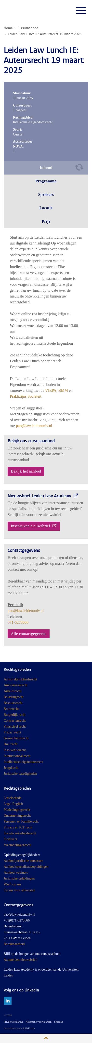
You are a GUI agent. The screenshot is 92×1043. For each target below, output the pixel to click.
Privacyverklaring (13, 1021)
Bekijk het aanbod (26, 471)
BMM (63, 390)
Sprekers (46, 194)
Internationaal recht (17, 756)
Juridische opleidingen (19, 878)
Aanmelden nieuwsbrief (20, 960)
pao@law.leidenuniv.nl (34, 426)
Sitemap (58, 1021)
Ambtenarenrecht (15, 685)
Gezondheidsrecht (16, 738)
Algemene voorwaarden (39, 1021)
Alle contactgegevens (28, 634)
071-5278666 (18, 622)
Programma (46, 181)
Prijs (46, 221)
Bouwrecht (11, 709)
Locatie (46, 208)
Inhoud (45, 167)
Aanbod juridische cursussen (23, 861)
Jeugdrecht (11, 768)
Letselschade (12, 798)
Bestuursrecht (13, 703)
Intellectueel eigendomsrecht (23, 762)
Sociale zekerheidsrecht (20, 833)
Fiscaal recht (12, 732)
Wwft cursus (12, 884)
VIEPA (50, 390)
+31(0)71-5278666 (17, 920)
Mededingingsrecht (17, 810)
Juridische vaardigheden (20, 773)
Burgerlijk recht (15, 715)
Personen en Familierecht (21, 821)
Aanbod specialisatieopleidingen (26, 866)
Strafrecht (10, 839)
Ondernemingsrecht (17, 815)
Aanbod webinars (16, 872)
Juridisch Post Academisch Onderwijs (22, 10)
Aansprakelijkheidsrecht (20, 679)
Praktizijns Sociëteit (25, 396)
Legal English (13, 804)
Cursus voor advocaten (19, 890)
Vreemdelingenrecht (17, 845)
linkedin (8, 1001)
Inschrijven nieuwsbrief (34, 526)
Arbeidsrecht (12, 691)
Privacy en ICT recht (18, 827)
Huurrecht (11, 744)
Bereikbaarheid (14, 944)
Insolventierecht (15, 750)
